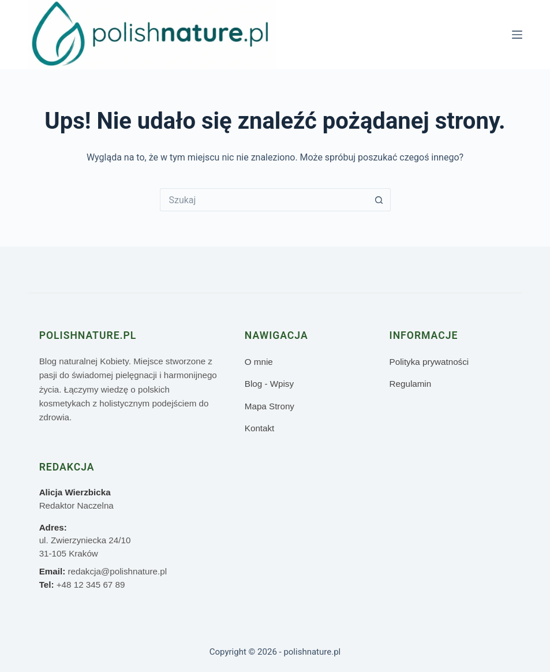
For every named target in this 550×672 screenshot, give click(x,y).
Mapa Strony (269, 406)
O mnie (259, 362)
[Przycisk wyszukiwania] (379, 199)
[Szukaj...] (264, 199)
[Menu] (517, 34)
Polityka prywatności (429, 362)
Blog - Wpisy (269, 384)
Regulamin (411, 384)
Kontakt (260, 428)
